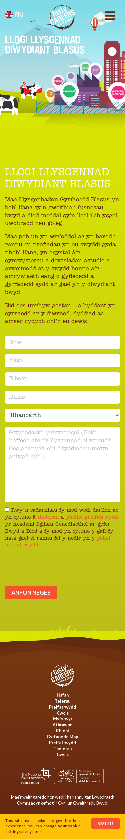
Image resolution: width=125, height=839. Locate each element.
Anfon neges (31, 592)
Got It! (105, 823)
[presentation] (55, 570)
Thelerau (62, 748)
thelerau (49, 517)
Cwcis (63, 713)
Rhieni (62, 730)
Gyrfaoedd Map (62, 736)
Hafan (63, 695)
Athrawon (62, 724)
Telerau (62, 701)
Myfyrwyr (62, 718)
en (14, 15)
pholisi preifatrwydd (92, 517)
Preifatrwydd (62, 707)
